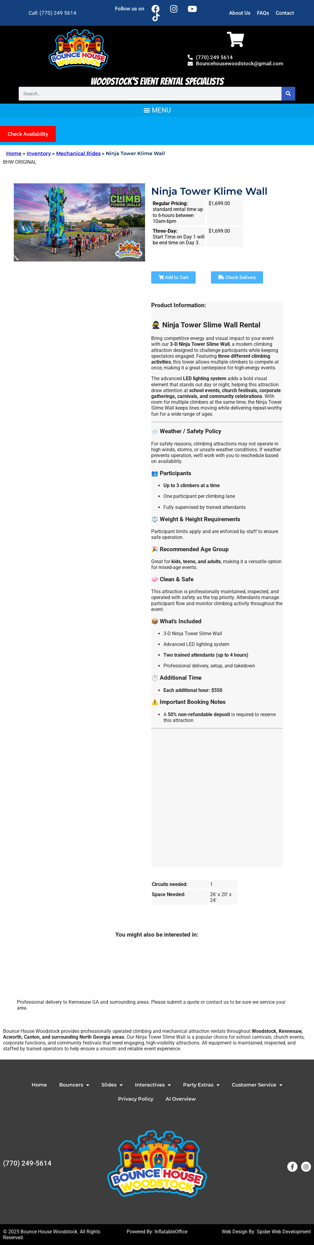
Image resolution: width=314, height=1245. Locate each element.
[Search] (288, 94)
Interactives (153, 1084)
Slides (112, 1084)
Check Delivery (237, 277)
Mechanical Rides (78, 153)
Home (13, 153)
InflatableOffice (171, 1232)
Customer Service (257, 1084)
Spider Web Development (284, 1232)
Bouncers (74, 1084)
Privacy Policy (135, 1099)
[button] (157, 110)
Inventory (39, 153)
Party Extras (201, 1084)
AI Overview (181, 1099)
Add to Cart (173, 277)
